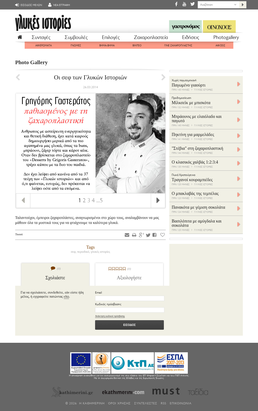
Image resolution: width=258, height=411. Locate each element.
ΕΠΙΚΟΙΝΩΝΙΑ (181, 403)
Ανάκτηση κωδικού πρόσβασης (110, 316)
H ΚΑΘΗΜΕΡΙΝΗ (92, 403)
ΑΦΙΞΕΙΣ (220, 45)
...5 (99, 200)
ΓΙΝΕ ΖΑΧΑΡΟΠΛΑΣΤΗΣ (178, 45)
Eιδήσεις (190, 37)
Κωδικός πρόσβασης (108, 304)
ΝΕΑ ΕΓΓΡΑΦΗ (58, 5)
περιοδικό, (84, 251)
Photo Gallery (31, 62)
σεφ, (74, 251)
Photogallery (226, 37)
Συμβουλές (76, 37)
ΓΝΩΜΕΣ (76, 45)
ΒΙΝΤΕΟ (137, 45)
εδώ (66, 296)
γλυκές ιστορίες (100, 251)
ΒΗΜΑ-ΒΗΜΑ (107, 45)
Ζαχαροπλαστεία (151, 37)
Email (98, 292)
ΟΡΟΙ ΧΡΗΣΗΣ (119, 403)
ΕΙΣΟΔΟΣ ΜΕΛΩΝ (28, 5)
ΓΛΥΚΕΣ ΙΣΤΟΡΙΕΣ (203, 89)
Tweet (19, 234)
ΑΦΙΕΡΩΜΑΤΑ (43, 45)
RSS (163, 403)
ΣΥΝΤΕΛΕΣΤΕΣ (145, 403)
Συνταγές (41, 37)
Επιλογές (111, 37)
